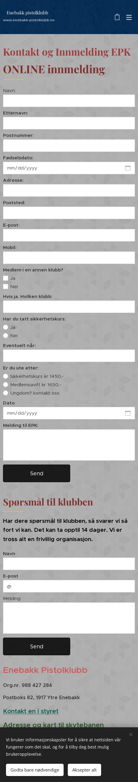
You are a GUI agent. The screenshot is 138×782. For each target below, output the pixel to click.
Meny (129, 17)
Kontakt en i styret (30, 711)
